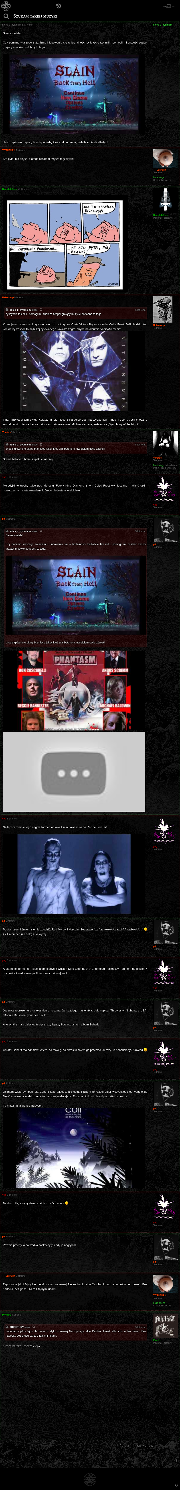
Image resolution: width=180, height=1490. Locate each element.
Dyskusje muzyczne (137, 1445)
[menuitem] (176, 1460)
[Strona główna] (6, 6)
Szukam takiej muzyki (35, 16)
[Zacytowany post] (41, 310)
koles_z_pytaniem (20, 310)
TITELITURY (17, 1327)
